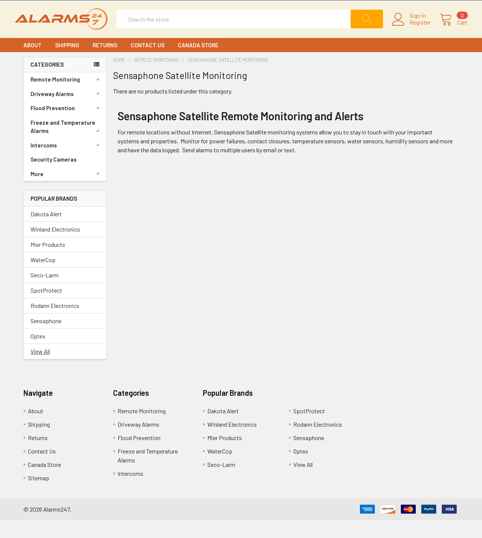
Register (411, 31)
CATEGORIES (47, 82)
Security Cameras (54, 177)
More (66, 191)
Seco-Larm (44, 292)
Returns (105, 62)
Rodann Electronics (55, 323)
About (32, 62)
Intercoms (66, 162)
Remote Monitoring (66, 96)
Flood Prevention (66, 125)
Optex (38, 353)
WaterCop (43, 277)
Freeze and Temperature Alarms (66, 144)
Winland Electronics (55, 247)
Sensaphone (46, 338)
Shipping (67, 62)
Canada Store (198, 62)
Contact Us (148, 62)
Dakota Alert (46, 231)
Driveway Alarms (66, 111)
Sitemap (38, 495)
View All (40, 369)
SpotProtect (46, 308)
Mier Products (48, 262)
